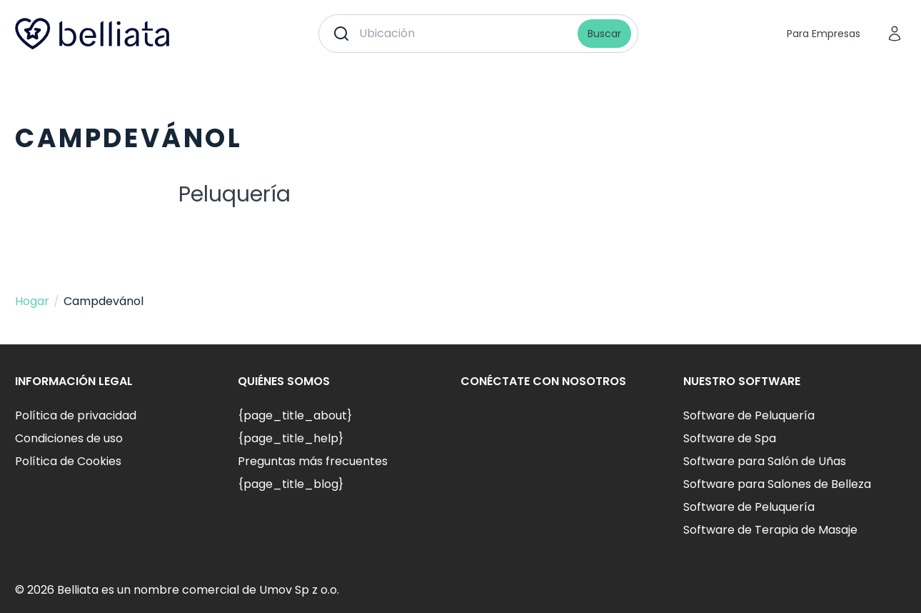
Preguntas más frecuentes (313, 461)
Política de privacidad (75, 415)
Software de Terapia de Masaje (770, 530)
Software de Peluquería (749, 415)
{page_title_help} (290, 438)
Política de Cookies (68, 461)
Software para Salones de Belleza (777, 484)
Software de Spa (729, 438)
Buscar (604, 33)
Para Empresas (823, 33)
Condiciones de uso (69, 438)
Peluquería (234, 194)
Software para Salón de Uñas (764, 461)
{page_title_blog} (290, 484)
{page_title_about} (295, 415)
